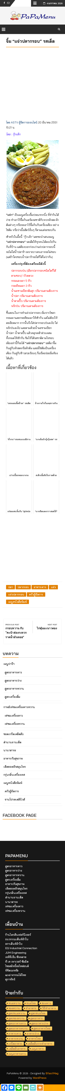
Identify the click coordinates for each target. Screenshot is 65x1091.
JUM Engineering (15, 952)
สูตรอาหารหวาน (14, 688)
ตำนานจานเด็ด (12, 742)
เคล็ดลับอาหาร (17, 1048)
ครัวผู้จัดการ (36, 594)
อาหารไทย (35, 1038)
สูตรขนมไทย (38, 1013)
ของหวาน (14, 1008)
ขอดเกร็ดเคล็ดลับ (13, 734)
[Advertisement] (32, 82)
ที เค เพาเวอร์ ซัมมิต (16, 961)
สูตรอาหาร (36, 1018)
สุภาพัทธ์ (10, 979)
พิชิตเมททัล (11, 970)
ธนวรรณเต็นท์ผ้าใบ (16, 939)
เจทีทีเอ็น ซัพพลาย (15, 957)
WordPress (40, 1077)
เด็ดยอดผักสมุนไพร (14, 766)
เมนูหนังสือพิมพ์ (17, 601)
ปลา (10, 587)
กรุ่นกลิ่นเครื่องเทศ (14, 774)
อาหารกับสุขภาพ (13, 758)
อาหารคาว (40, 587)
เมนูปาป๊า (9, 664)
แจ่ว (53, 587)
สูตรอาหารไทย (41, 1028)
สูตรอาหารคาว (13, 672)
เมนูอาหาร (37, 1048)
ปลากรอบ (23, 587)
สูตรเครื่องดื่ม (12, 696)
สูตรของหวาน (16, 1018)
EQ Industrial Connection (21, 948)
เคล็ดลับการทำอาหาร (40, 1043)
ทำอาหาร (31, 1008)
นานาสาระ (9, 750)
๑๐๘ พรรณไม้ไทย (15, 975)
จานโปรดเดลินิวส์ (15, 799)
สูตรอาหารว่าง (13, 680)
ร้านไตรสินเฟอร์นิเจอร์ (18, 934)
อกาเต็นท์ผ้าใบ (13, 943)
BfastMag (52, 1073)
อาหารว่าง (33, 1033)
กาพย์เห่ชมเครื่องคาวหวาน (19, 707)
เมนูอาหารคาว (17, 1053)
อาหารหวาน (15, 1038)
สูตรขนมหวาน (16, 1013)
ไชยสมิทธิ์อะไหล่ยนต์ (17, 966)
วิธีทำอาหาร (49, 1008)
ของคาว (46, 1003)
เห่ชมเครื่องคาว (14, 715)
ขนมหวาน (14, 1003)
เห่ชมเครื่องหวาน (15, 723)
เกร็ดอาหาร (15, 1043)
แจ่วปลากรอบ (16, 594)
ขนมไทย (31, 1003)
